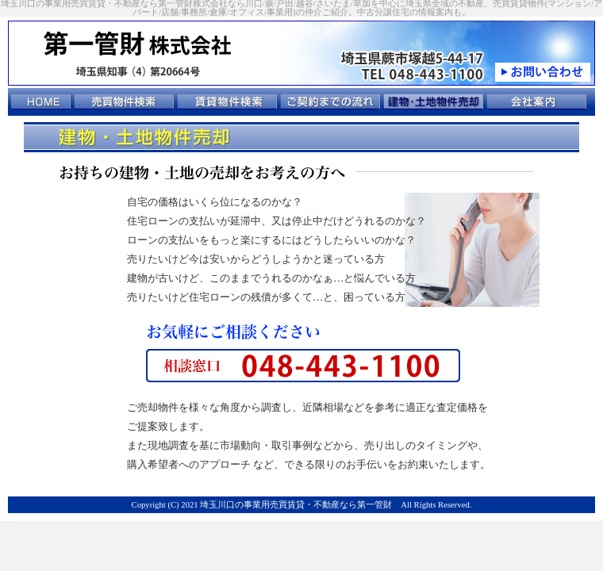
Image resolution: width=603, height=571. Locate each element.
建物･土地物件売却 (433, 101)
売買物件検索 (124, 101)
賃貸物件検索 (227, 101)
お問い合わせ (542, 72)
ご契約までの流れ (330, 101)
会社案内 (536, 101)
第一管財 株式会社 (147, 42)
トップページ (40, 101)
